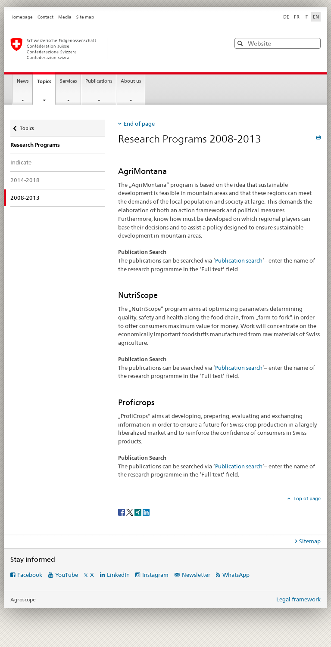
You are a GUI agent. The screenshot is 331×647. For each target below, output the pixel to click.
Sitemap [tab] (310, 541)
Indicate (20, 162)
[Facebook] (122, 511)
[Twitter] (130, 511)
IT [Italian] (306, 17)
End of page (139, 123)
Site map (85, 17)
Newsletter (196, 574)
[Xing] (138, 511)
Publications (98, 81)
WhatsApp (236, 574)
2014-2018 (25, 179)
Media (65, 17)
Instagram (155, 574)
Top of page (306, 498)
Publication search (238, 260)
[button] (241, 43)
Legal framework (298, 599)
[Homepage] (111, 48)
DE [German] (286, 17)
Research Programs (35, 145)
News (22, 81)
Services (68, 81)
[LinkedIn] (146, 511)
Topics (46, 84)
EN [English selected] (316, 17)
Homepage (21, 17)
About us (131, 81)
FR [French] (297, 17)
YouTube (66, 574)
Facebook (29, 574)
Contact (45, 17)
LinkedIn (118, 574)
